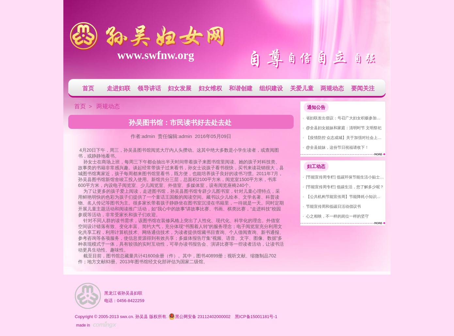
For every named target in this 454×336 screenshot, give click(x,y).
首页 (88, 88)
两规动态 (332, 88)
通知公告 (316, 107)
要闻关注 (363, 88)
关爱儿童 (302, 88)
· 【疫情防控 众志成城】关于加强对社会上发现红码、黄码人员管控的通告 (342, 137)
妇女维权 (210, 88)
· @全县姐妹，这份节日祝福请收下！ (334, 147)
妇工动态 (316, 166)
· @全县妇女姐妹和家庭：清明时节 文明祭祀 (340, 128)
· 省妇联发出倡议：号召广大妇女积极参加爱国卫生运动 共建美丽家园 (342, 118)
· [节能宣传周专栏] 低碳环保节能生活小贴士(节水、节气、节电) (342, 177)
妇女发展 (179, 88)
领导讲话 (149, 88)
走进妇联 (118, 88)
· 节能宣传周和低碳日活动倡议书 (330, 206)
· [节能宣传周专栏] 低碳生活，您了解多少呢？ (342, 187)
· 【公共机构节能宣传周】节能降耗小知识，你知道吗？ (342, 196)
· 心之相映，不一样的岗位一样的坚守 (334, 216)
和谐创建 (240, 88)
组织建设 (271, 88)
